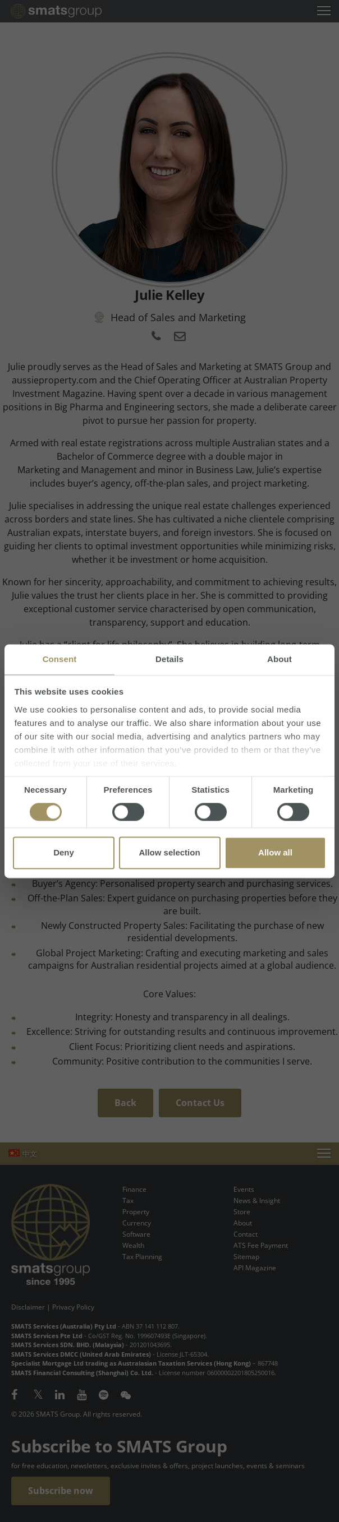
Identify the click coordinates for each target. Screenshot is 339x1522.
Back (125, 1103)
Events (243, 1189)
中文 (29, 1154)
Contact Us (200, 1103)
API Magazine (254, 1268)
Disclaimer (28, 1307)
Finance (134, 1189)
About (242, 1223)
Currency (136, 1223)
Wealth (133, 1245)
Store (241, 1211)
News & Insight (256, 1200)
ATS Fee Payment (260, 1245)
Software (136, 1234)
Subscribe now (60, 1490)
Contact (245, 1234)
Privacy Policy (73, 1307)
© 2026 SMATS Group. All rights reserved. (76, 1414)
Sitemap (246, 1256)
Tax (128, 1200)
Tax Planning (142, 1256)
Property (135, 1211)
